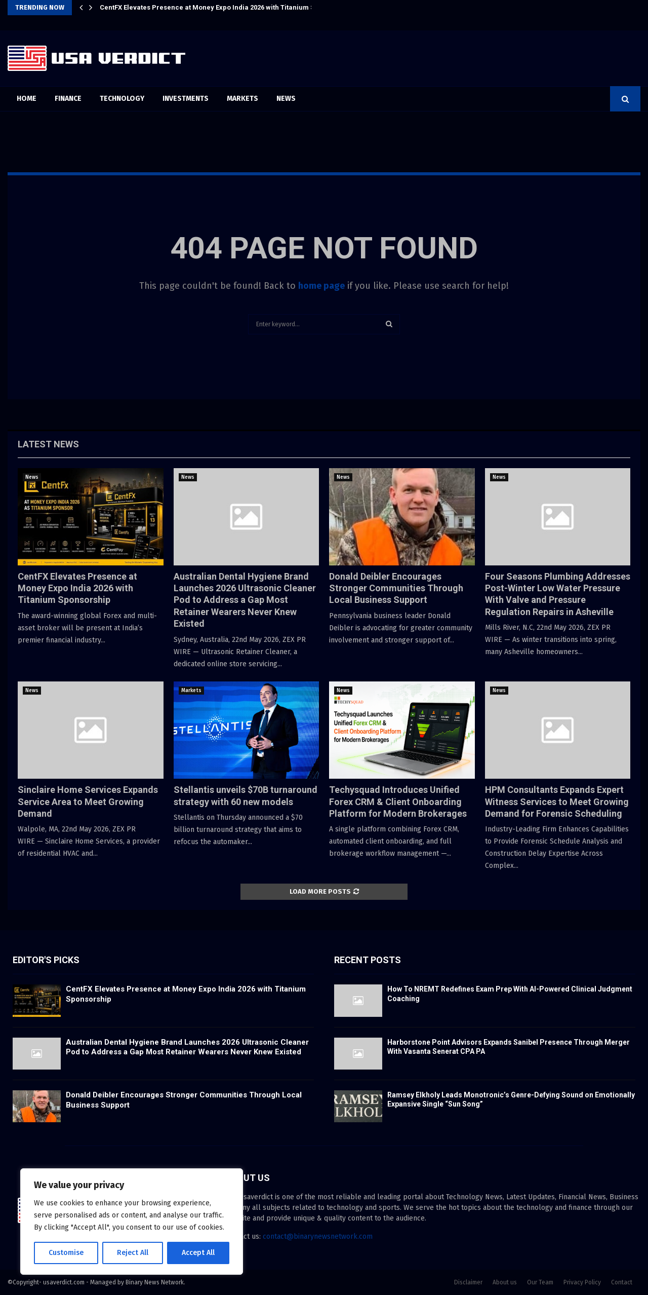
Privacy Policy (582, 1282)
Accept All (198, 1252)
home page (321, 285)
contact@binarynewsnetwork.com (318, 1236)
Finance (68, 98)
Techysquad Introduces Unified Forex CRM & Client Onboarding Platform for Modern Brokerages (398, 801)
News (286, 98)
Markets (242, 98)
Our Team (540, 1282)
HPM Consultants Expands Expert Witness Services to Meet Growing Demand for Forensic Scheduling (557, 801)
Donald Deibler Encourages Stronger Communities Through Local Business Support (396, 588)
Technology (122, 98)
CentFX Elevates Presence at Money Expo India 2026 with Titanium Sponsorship (225, 7)
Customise (66, 1252)
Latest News (48, 444)
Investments (186, 98)
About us (505, 1282)
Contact (621, 1282)
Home (26, 98)
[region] (131, 1221)
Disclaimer (468, 1282)
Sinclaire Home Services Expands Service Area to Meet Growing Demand (88, 801)
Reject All (132, 1252)
